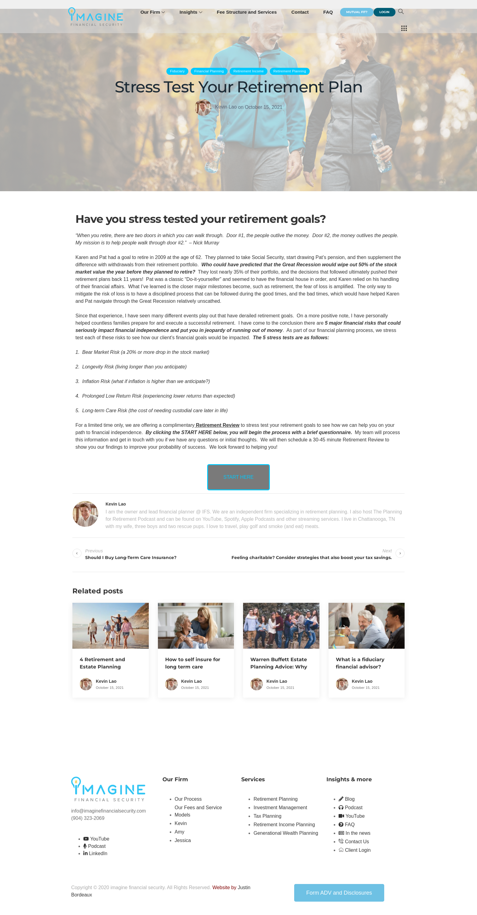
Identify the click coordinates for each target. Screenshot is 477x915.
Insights (197, 12)
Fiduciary (177, 71)
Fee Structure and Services (252, 12)
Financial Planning (209, 71)
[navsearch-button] (391, 29)
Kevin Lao (226, 106)
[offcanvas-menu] (404, 28)
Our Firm (159, 12)
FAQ (332, 12)
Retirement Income (248, 71)
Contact (304, 12)
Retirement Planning (289, 71)
